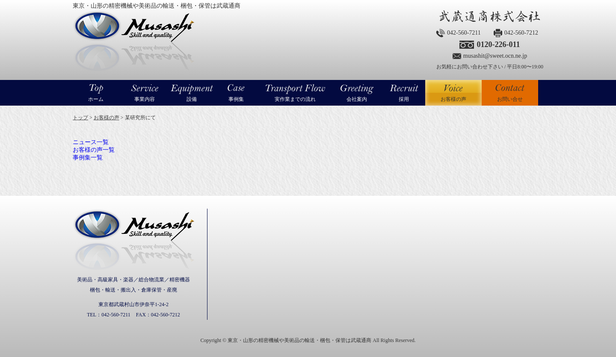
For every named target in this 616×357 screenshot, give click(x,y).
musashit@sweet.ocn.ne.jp (495, 56)
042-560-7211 (464, 33)
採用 (404, 99)
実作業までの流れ (295, 99)
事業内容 (144, 99)
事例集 (236, 99)
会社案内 (356, 99)
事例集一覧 (88, 157)
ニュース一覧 (91, 142)
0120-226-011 (498, 44)
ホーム (96, 99)
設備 (192, 99)
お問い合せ (510, 99)
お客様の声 (453, 93)
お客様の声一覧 (94, 150)
